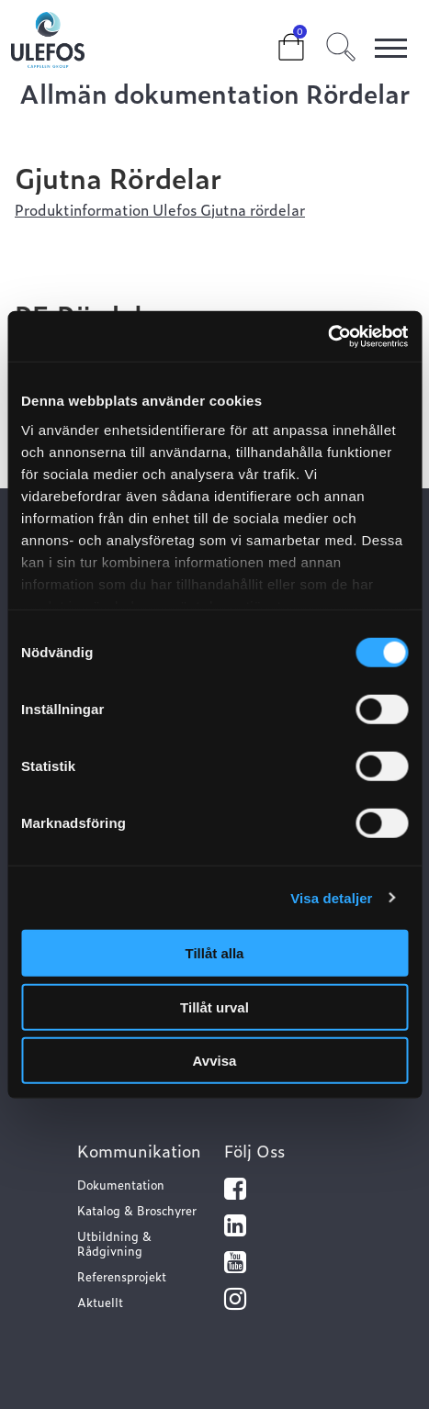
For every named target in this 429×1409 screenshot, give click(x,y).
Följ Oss (254, 1150)
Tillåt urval (214, 1006)
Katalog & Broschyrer (137, 1210)
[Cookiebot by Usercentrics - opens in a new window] (327, 336)
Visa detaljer (331, 897)
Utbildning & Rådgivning (114, 1243)
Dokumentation (120, 1184)
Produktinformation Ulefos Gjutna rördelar (160, 209)
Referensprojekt (121, 1276)
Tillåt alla (215, 953)
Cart (276, 38)
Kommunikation (139, 1150)
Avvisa (215, 1060)
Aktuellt (100, 1302)
